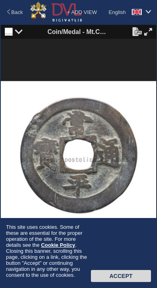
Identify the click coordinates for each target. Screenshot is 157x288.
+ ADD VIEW (82, 12)
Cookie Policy (58, 245)
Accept (121, 276)
